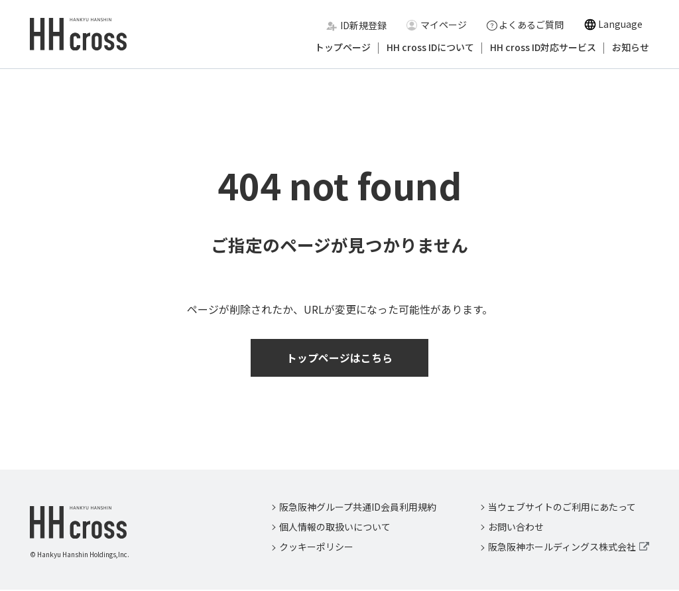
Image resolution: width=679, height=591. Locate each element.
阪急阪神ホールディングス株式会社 (562, 548)
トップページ (343, 48)
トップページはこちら (339, 358)
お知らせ (630, 48)
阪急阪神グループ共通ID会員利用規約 (357, 507)
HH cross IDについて (430, 48)
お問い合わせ (516, 528)
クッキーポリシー (316, 548)
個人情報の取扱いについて (335, 528)
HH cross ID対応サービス (543, 48)
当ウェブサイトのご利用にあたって (562, 507)
